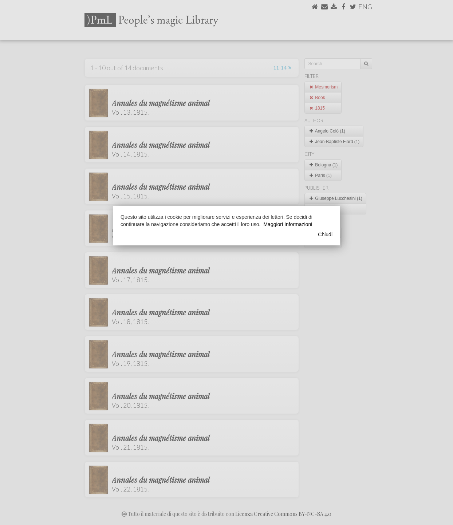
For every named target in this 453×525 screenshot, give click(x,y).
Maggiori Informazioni (287, 224)
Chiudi (325, 234)
